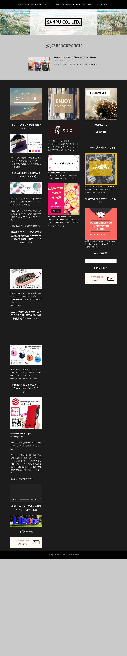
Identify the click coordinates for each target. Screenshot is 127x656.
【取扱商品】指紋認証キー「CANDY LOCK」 (33, 5)
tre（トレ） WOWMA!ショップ (60, 217)
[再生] (13, 499)
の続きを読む (93, 64)
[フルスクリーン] (39, 499)
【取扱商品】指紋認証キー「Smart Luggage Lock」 (75, 5)
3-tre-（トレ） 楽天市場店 (58, 141)
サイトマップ (105, 5)
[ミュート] (36, 499)
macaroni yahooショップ (57, 173)
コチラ (35, 379)
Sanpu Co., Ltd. (63, 22)
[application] (26, 493)
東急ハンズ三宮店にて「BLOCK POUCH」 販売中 (75, 57)
